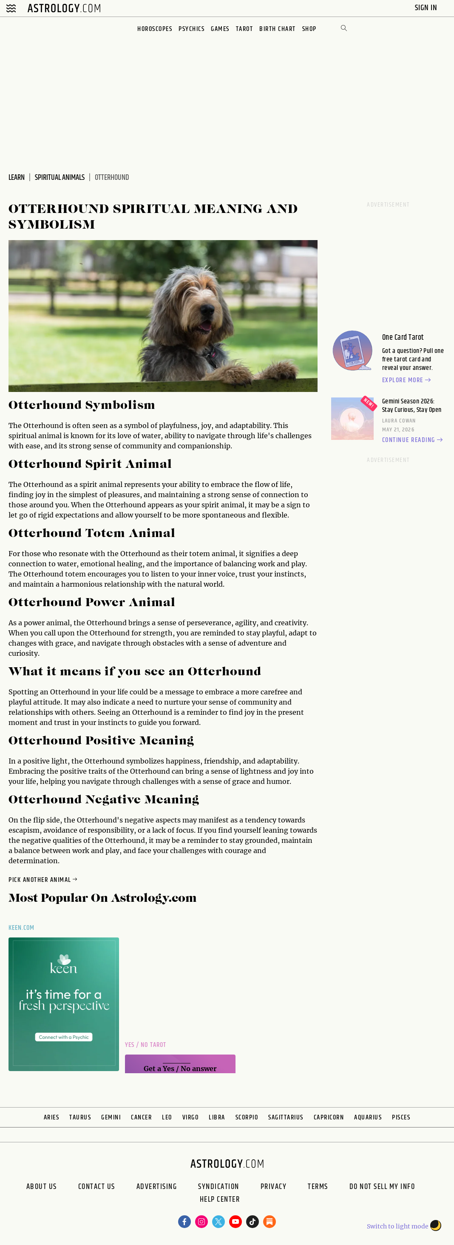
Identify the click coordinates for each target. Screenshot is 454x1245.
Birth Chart (277, 29)
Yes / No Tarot (145, 1045)
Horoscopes (154, 29)
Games (220, 29)
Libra (217, 1117)
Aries (52, 1117)
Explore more (407, 380)
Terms (318, 1187)
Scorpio (247, 1117)
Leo (167, 1117)
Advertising (156, 1187)
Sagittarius (286, 1117)
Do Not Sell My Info (382, 1187)
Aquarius (368, 1117)
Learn (17, 178)
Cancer (141, 1117)
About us (41, 1187)
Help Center (220, 1200)
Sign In (427, 8)
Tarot (244, 29)
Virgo (190, 1117)
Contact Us (96, 1187)
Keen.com (22, 928)
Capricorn (329, 1117)
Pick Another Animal (44, 880)
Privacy (274, 1187)
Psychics (191, 29)
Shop (309, 29)
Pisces (401, 1117)
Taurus (80, 1117)
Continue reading (413, 440)
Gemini (111, 1117)
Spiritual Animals (60, 178)
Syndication (218, 1187)
